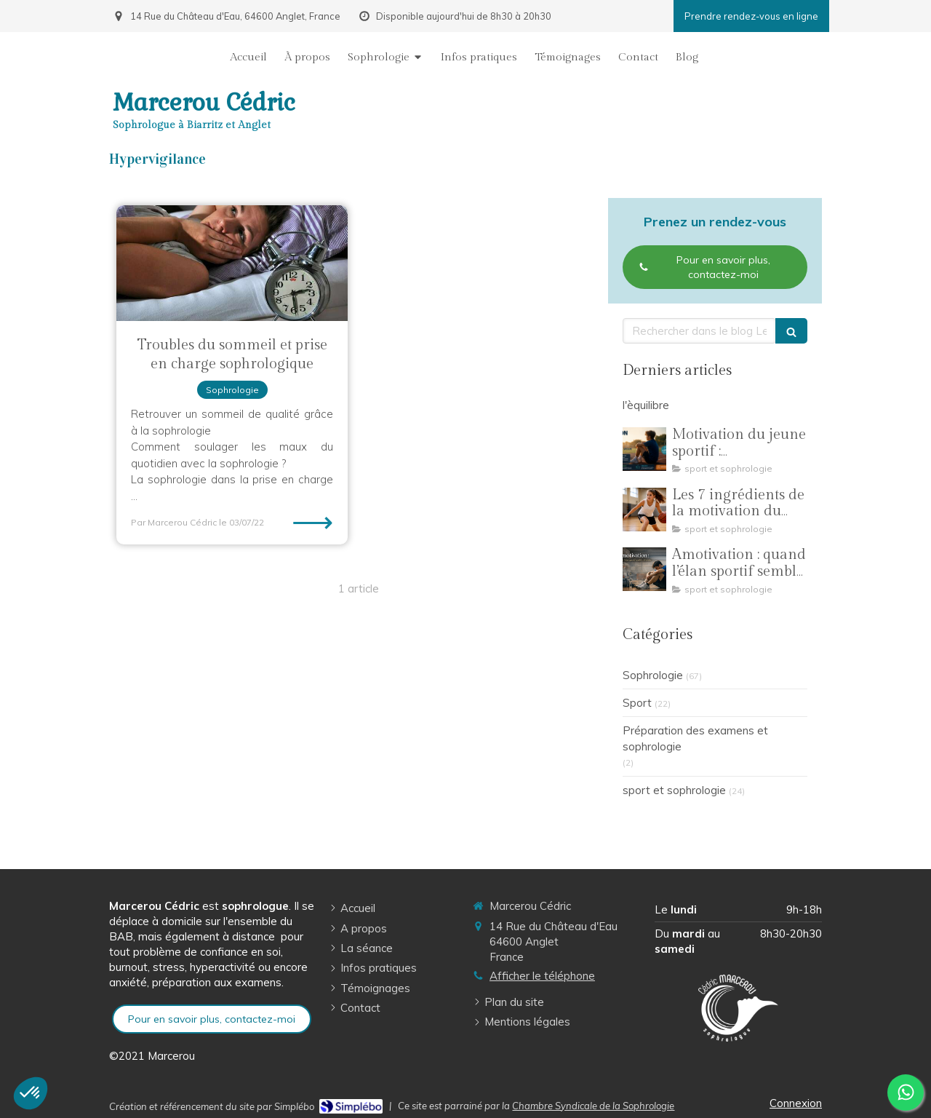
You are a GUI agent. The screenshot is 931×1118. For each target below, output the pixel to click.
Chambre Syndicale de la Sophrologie (593, 1105)
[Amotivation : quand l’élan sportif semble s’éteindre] (644, 569)
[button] (30, 1093)
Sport (637, 703)
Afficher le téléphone (542, 976)
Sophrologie (653, 675)
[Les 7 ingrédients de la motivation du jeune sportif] (644, 509)
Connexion (796, 1103)
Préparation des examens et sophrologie (695, 738)
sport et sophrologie (674, 790)
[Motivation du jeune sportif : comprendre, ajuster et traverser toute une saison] (644, 449)
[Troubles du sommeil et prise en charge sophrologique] (232, 263)
